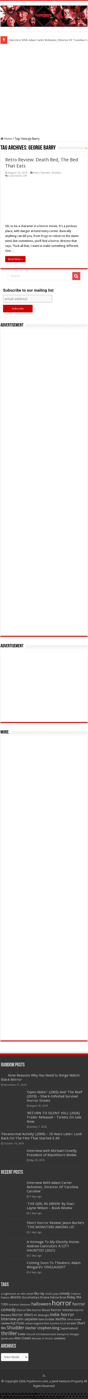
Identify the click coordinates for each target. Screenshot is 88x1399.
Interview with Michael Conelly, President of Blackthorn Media (52, 1153)
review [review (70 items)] (5, 1323)
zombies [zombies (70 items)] (59, 1338)
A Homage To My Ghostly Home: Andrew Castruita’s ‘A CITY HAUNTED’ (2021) (53, 1246)
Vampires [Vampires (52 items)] (63, 1334)
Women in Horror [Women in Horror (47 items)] (42, 1338)
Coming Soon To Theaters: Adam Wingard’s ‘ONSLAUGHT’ (53, 1265)
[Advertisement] (44, 90)
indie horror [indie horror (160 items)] (62, 1314)
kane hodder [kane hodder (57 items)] (46, 1319)
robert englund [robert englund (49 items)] (34, 1323)
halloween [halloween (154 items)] (41, 1303)
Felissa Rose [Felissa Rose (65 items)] (58, 1297)
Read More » (15, 259)
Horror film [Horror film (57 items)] (24, 1310)
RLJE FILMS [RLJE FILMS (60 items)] (17, 1323)
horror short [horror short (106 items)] (22, 1315)
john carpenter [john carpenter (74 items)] (27, 1319)
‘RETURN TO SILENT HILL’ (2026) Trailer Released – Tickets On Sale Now (54, 1117)
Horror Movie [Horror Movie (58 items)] (41, 1310)
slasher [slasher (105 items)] (31, 1328)
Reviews (56, 172)
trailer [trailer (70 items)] (22, 1334)
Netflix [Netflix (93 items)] (60, 1319)
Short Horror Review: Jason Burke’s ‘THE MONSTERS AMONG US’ (55, 1225)
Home (6, 138)
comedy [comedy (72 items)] (64, 1293)
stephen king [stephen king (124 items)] (48, 1328)
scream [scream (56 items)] (71, 1323)
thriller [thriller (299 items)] (9, 1333)
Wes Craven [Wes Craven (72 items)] (23, 1338)
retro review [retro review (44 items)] (74, 1319)
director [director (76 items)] (15, 1297)
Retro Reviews (41, 172)
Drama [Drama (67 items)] (44, 1297)
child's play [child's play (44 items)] (51, 1293)
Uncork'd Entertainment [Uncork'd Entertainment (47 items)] (41, 1334)
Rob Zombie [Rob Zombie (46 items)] (51, 1323)
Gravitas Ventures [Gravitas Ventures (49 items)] (20, 1304)
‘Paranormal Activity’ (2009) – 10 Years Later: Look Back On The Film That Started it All (41, 1136)
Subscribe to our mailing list (28, 290)
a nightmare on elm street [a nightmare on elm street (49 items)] (17, 1293)
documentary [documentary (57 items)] (30, 1297)
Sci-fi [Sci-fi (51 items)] (63, 1323)
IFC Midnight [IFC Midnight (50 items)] (41, 1315)
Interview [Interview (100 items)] (8, 1319)
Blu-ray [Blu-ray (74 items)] (39, 1293)
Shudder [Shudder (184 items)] (15, 1327)
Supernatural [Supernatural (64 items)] (69, 1328)
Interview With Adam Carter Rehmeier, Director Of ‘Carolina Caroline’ (52, 1187)
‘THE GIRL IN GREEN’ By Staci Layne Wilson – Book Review (50, 1206)
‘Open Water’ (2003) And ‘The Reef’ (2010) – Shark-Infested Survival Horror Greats (55, 1096)
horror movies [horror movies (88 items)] (62, 1310)
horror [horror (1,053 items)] (62, 1303)
